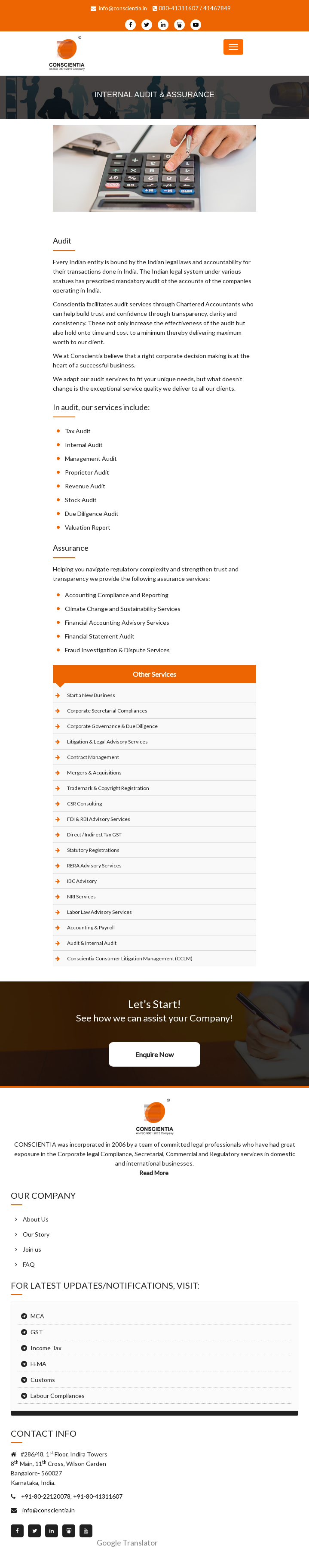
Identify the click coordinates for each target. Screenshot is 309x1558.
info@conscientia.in (119, 8)
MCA (37, 1316)
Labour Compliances (58, 1395)
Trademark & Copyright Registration (108, 788)
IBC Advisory (82, 881)
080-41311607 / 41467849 (192, 8)
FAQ (29, 1264)
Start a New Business (91, 695)
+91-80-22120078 (45, 1496)
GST (37, 1332)
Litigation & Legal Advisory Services (107, 741)
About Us (36, 1219)
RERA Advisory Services (94, 865)
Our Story (36, 1234)
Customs (43, 1379)
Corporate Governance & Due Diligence (112, 726)
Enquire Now (154, 1054)
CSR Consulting (84, 803)
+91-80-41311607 (97, 1496)
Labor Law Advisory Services (99, 912)
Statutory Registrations (93, 850)
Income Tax (46, 1347)
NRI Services (81, 896)
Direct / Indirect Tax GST (94, 834)
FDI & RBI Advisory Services (98, 819)
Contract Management (93, 757)
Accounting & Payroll (91, 927)
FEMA (38, 1363)
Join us (32, 1249)
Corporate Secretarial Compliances (107, 710)
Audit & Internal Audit (91, 943)
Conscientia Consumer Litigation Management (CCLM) (130, 958)
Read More (154, 1172)
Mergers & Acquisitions (94, 772)
